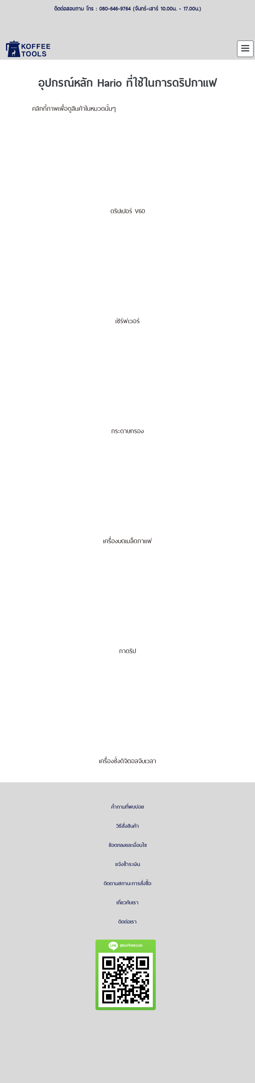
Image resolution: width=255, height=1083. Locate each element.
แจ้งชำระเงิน (127, 864)
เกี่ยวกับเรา (127, 902)
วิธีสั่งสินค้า (127, 826)
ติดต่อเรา (127, 921)
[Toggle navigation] (245, 49)
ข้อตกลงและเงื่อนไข (128, 845)
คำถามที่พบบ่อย (127, 807)
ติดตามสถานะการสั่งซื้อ (127, 883)
